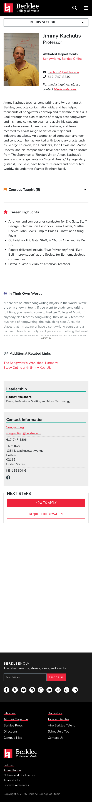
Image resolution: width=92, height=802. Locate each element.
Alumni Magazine (16, 719)
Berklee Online (72, 59)
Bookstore (55, 713)
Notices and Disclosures (19, 775)
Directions (11, 731)
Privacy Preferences (16, 785)
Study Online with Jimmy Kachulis (27, 367)
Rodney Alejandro (19, 397)
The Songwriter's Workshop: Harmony (31, 363)
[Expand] (83, 22)
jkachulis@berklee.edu (63, 72)
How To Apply (46, 503)
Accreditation (12, 770)
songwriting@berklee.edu (23, 433)
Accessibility (12, 780)
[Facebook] (9, 477)
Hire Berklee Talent (61, 725)
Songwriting (51, 59)
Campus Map (13, 738)
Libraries (10, 713)
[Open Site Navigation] (86, 8)
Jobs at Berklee (58, 719)
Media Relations (65, 89)
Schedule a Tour (59, 731)
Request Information (46, 514)
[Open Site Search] (75, 8)
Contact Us (55, 738)
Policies (9, 765)
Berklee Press (13, 725)
